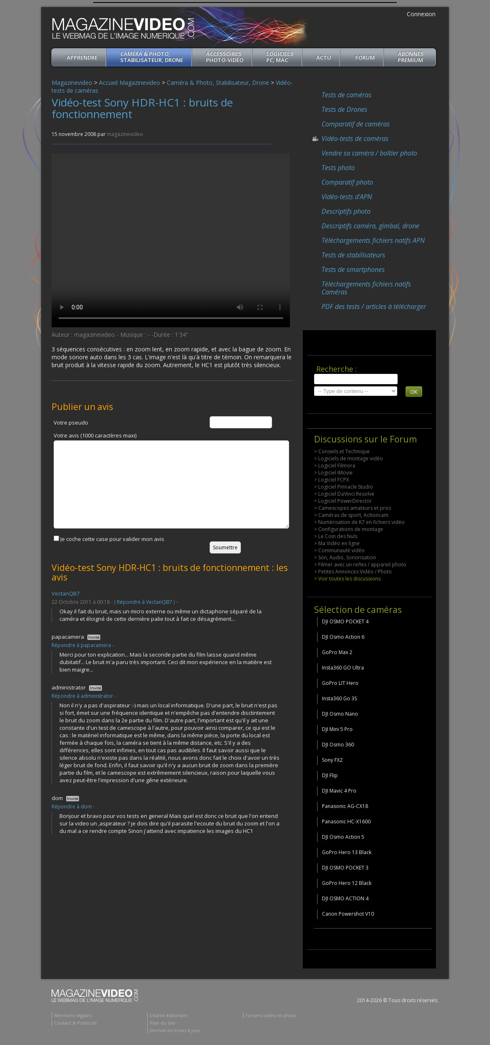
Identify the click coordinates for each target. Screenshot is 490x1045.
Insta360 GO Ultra (343, 667)
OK (414, 391)
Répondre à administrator (82, 695)
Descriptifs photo (346, 211)
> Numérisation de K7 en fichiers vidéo (359, 522)
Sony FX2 (332, 759)
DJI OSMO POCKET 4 (345, 621)
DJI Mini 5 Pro (337, 729)
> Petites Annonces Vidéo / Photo (353, 571)
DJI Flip (330, 775)
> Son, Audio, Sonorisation (345, 557)
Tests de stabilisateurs (353, 254)
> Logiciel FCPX (331, 479)
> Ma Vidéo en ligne (337, 543)
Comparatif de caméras (356, 123)
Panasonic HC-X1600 (346, 821)
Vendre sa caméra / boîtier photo (369, 153)
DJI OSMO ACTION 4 (345, 898)
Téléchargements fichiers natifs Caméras (366, 287)
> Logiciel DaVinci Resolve (344, 493)
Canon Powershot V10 (348, 913)
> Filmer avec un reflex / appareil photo (360, 564)
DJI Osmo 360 (338, 744)
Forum (365, 57)
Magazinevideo (72, 82)
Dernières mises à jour (175, 1030)
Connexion (421, 14)
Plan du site (163, 1023)
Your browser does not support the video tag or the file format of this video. (171, 240)
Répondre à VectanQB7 (144, 601)
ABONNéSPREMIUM (410, 57)
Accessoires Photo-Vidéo (224, 57)
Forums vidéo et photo (271, 1015)
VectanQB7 (65, 593)
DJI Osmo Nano (340, 713)
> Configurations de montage (348, 529)
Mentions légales (73, 1015)
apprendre (82, 57)
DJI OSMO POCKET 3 (345, 867)
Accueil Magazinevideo (129, 82)
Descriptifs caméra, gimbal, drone (370, 225)
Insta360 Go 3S (339, 698)
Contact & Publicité (75, 1023)
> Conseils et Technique (342, 451)
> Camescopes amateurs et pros (352, 507)
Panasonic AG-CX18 (345, 806)
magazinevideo (125, 134)
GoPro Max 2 (337, 652)
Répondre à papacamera (81, 645)
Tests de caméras (346, 94)
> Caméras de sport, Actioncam (351, 515)
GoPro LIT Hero (340, 683)
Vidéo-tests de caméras (355, 138)
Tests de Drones (344, 109)
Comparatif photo (347, 182)
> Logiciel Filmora (334, 465)
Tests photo (338, 167)
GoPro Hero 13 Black (346, 852)
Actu (323, 57)
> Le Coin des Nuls (335, 536)
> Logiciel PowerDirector (343, 500)
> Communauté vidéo (339, 550)
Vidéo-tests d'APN (347, 196)
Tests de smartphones (353, 269)
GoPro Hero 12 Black (346, 883)
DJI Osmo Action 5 (343, 836)
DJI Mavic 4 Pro (339, 790)
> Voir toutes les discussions (347, 578)
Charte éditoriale (169, 1015)
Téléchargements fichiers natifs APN (373, 240)
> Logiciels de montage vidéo (348, 458)
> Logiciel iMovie (333, 472)
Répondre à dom (72, 806)
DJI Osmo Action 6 (343, 636)
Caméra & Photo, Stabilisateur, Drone (151, 57)
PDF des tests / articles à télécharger (374, 306)
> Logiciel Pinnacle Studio (343, 486)
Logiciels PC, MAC (279, 57)
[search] (356, 379)
